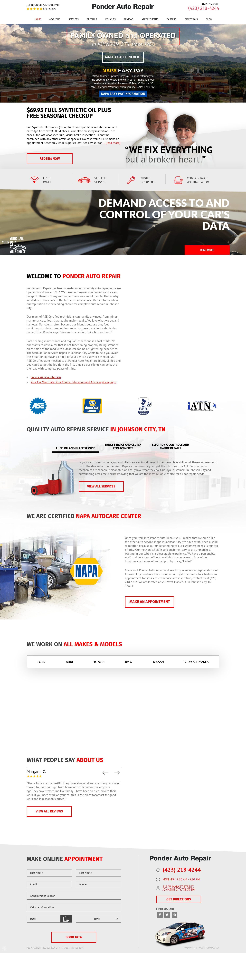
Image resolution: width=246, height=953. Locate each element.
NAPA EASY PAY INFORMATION (123, 93)
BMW (128, 662)
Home (38, 19)
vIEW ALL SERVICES (101, 486)
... (111, 143)
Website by (208, 948)
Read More (207, 250)
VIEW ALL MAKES (197, 662)
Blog (209, 19)
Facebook (160, 915)
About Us (54, 19)
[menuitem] (38, 19)
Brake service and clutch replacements (123, 446)
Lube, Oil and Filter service (75, 448)
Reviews (128, 19)
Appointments (150, 19)
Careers (171, 19)
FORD (41, 662)
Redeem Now (50, 158)
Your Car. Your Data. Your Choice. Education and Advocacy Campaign (73, 382)
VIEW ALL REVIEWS (49, 811)
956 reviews (49, 9)
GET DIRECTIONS (178, 899)
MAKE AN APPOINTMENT (123, 57)
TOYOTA (99, 662)
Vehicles (110, 19)
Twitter (167, 915)
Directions (191, 19)
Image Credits (189, 948)
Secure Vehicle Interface (46, 377)
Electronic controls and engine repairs (170, 446)
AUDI (69, 662)
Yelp (174, 915)
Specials (92, 19)
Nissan (158, 662)
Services (73, 19)
